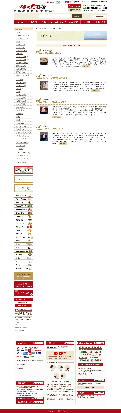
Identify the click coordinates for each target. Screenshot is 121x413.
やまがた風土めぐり (22, 123)
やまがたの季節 (20, 146)
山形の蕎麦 (19, 80)
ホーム (20, 22)
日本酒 (21, 110)
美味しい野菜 (20, 69)
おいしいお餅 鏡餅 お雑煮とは (55, 78)
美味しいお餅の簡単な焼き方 (54, 102)
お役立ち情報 (100, 22)
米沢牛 (23, 138)
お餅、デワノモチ (21, 126)
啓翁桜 (21, 149)
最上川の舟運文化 (21, 57)
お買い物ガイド (60, 22)
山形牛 (21, 135)
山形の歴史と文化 (21, 60)
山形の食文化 (22, 159)
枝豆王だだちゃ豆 (21, 101)
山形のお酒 (19, 107)
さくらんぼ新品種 (21, 98)
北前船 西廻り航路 (21, 51)
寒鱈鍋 (18, 117)
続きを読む (86, 66)
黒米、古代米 (20, 162)
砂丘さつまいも (20, 33)
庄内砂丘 (18, 89)
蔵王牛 (18, 42)
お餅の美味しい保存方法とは (54, 53)
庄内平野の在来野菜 (22, 63)
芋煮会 (18, 120)
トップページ (39, 28)
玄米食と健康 (20, 95)
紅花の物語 (19, 54)
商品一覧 (34, 22)
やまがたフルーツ (21, 39)
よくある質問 (73, 22)
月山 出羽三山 (20, 104)
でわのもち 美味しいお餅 (53, 129)
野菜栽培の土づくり (22, 72)
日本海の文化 (20, 86)
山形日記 (45, 28)
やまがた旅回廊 (20, 156)
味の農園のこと (20, 129)
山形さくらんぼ (20, 45)
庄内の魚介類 (20, 83)
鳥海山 (18, 92)
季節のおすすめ (47, 22)
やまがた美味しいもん (22, 132)
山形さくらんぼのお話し (23, 75)
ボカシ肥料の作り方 (22, 143)
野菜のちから (20, 66)
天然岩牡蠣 (19, 114)
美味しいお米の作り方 (22, 153)
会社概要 (87, 22)
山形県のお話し (20, 48)
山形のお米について (22, 36)
